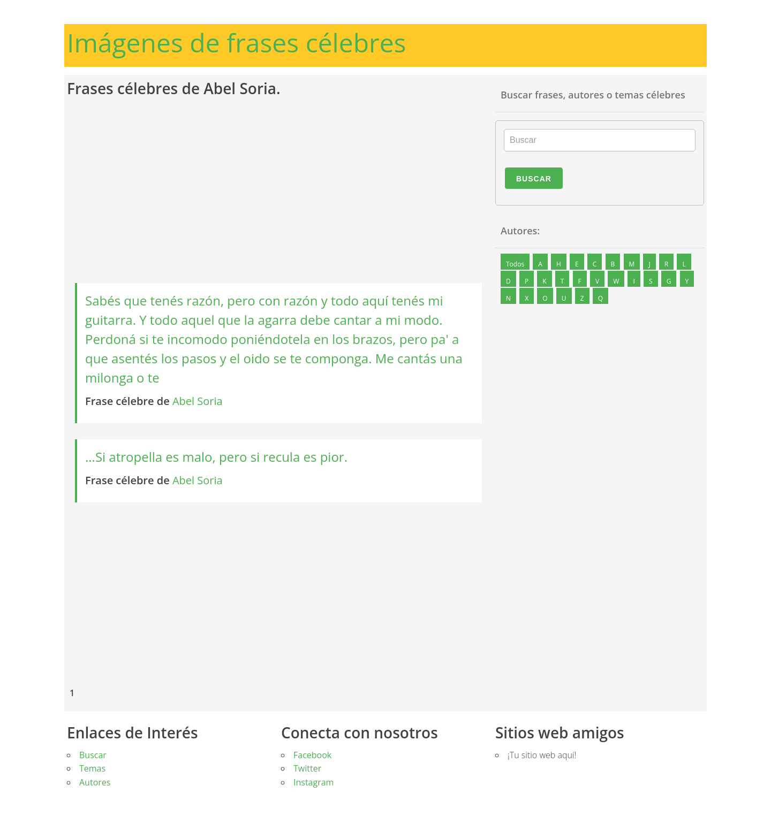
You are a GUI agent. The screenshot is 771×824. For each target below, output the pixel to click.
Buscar (533, 178)
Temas (92, 768)
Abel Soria (197, 401)
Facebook (312, 755)
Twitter (307, 768)
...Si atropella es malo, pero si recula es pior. (216, 457)
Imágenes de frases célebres (236, 42)
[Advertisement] (278, 191)
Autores (94, 782)
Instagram (313, 782)
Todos (515, 264)
